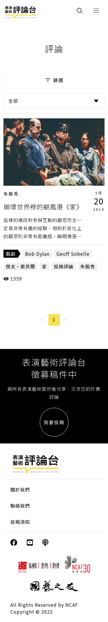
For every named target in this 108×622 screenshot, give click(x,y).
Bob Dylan (37, 253)
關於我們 (20, 489)
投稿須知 (20, 521)
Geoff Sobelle (73, 253)
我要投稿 (54, 422)
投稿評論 (63, 266)
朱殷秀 (11, 194)
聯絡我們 (20, 505)
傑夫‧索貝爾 (20, 266)
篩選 (54, 80)
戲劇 (11, 253)
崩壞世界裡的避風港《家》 (43, 206)
